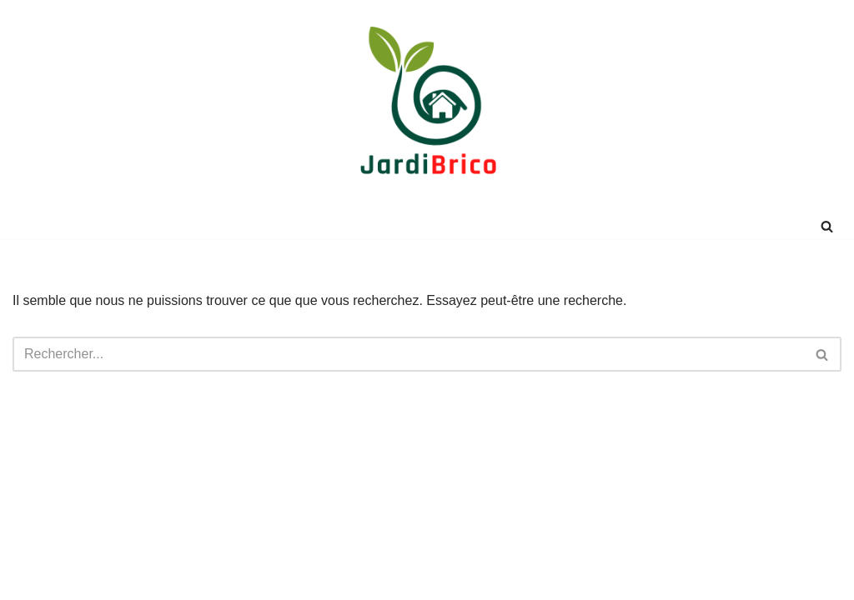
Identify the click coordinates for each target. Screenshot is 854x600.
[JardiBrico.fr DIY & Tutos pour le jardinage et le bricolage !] (427, 106)
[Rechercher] (827, 226)
